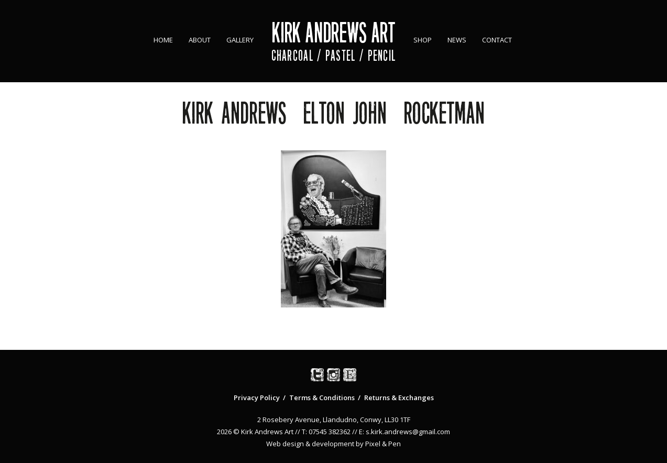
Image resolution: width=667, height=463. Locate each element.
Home (163, 40)
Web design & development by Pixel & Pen (333, 443)
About (200, 40)
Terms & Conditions (322, 397)
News (456, 40)
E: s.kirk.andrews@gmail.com (404, 431)
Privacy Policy (257, 397)
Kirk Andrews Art (333, 32)
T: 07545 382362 (326, 431)
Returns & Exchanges (399, 397)
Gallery (240, 40)
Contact (497, 40)
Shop (422, 40)
